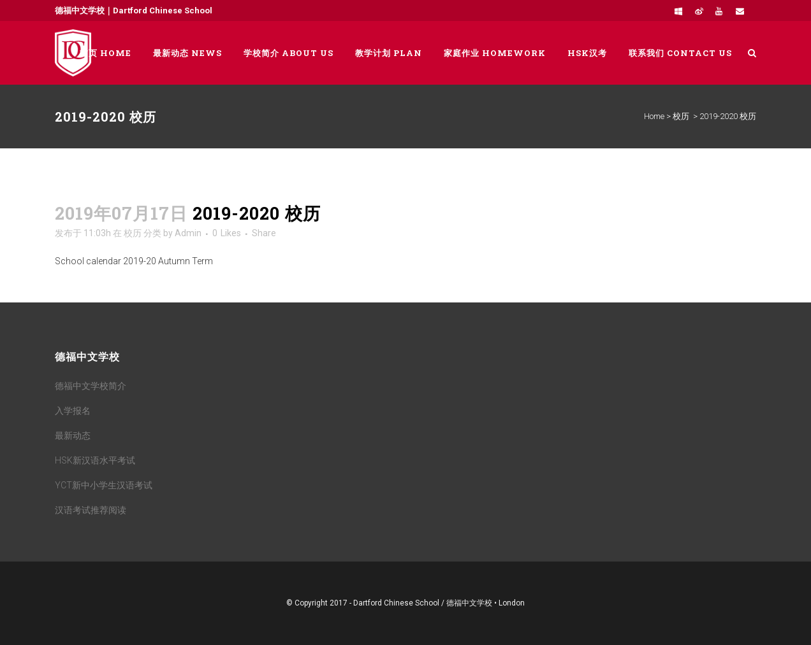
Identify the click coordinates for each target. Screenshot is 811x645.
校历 (681, 116)
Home (654, 116)
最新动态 (73, 435)
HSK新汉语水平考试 (95, 460)
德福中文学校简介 (90, 386)
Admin (188, 233)
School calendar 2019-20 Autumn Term (134, 261)
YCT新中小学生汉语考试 (103, 485)
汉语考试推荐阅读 (90, 510)
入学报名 (73, 411)
